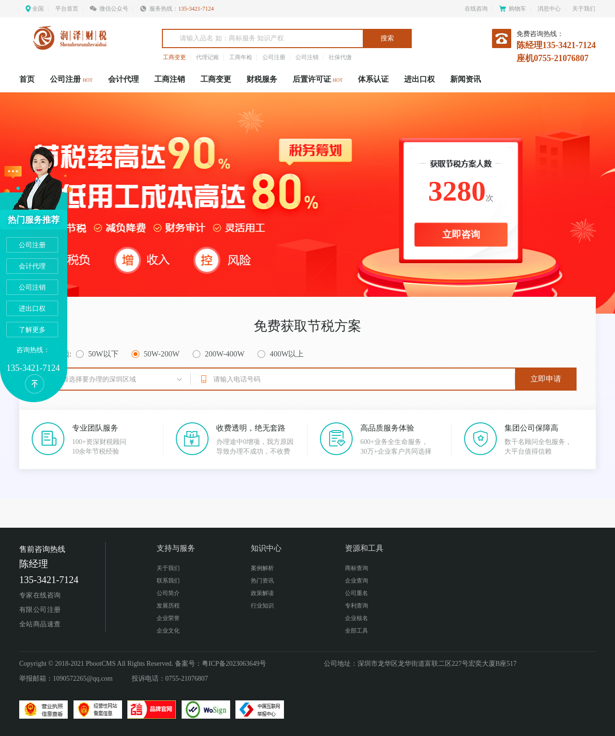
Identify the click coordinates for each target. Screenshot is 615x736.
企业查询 (356, 580)
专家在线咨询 (40, 595)
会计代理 (123, 79)
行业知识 (262, 605)
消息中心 (549, 8)
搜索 (387, 38)
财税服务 (261, 79)
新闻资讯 (465, 79)
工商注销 (169, 79)
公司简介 (168, 593)
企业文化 (168, 630)
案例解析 (262, 568)
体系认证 (373, 79)
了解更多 (32, 329)
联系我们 (168, 580)
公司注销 (307, 57)
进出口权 (419, 79)
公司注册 (273, 57)
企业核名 (356, 618)
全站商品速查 (40, 624)
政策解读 (262, 593)
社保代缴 (340, 57)
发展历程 (168, 605)
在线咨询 (476, 8)
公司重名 (356, 593)
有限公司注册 (40, 609)
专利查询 (356, 605)
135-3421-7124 (196, 8)
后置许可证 (318, 79)
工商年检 (240, 57)
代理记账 (207, 57)
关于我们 (583, 8)
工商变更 (174, 57)
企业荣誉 (168, 618)
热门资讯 (262, 580)
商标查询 (356, 568)
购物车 (512, 8)
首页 (27, 79)
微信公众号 (109, 8)
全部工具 (356, 630)
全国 (38, 8)
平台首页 (66, 8)
